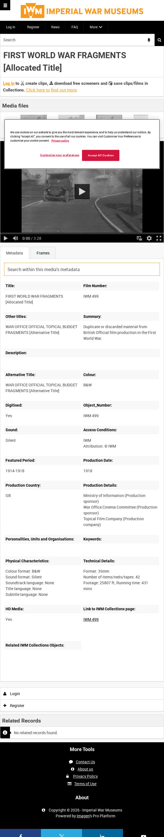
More (94, 27)
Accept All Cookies (101, 155)
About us (85, 769)
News (55, 27)
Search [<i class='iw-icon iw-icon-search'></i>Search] (159, 40)
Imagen (83, 815)
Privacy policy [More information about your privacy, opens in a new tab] (60, 140)
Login (11, 693)
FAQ (74, 27)
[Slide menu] (5, 5)
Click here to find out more (51, 90)
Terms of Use (85, 783)
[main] (82, 394)
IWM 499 (91, 619)
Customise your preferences (59, 154)
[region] (82, 144)
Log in (10, 27)
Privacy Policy (85, 776)
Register (33, 27)
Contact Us (85, 761)
